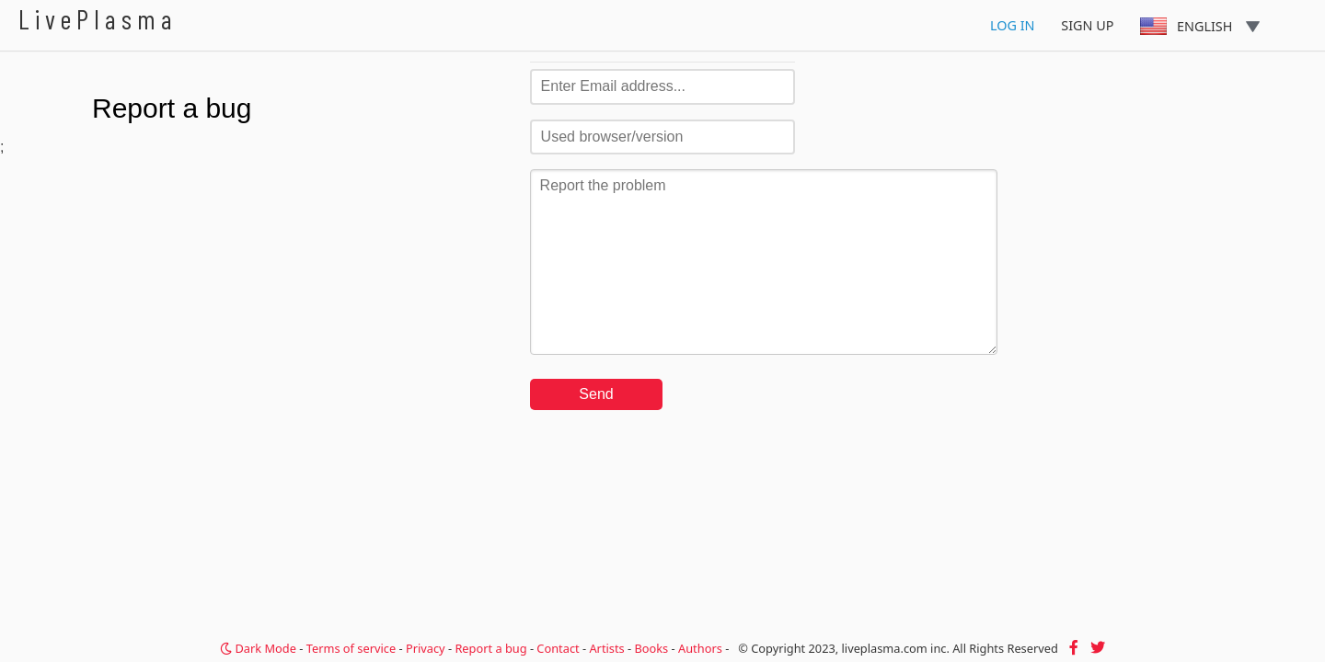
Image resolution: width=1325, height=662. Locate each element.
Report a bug (490, 648)
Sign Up (1087, 25)
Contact (557, 648)
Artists (606, 648)
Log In (1012, 25)
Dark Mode (258, 648)
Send (596, 394)
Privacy (425, 648)
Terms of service (351, 648)
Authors (700, 648)
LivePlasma (98, 19)
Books (651, 648)
